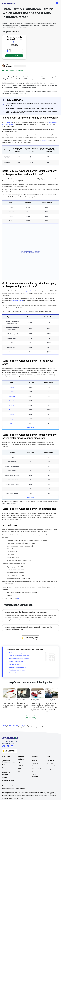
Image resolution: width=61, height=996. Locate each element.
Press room (35, 772)
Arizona (12, 391)
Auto (19, 762)
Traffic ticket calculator (15, 664)
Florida (12, 414)
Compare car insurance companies (19, 656)
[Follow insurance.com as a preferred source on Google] (30, 638)
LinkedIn (12, 746)
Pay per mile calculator (15, 673)
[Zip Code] (14, 51)
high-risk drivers (29, 291)
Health (19, 768)
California (12, 396)
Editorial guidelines (37, 769)
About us (34, 760)
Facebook (3, 746)
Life (19, 771)
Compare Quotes (14, 56)
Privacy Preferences (8, 780)
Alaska (12, 387)
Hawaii (12, 423)
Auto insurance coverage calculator (19, 658)
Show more (30, 427)
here (18, 598)
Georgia (12, 419)
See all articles (30, 717)
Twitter (8, 746)
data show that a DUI (17, 300)
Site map (4, 777)
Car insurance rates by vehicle (17, 653)
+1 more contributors (19, 65)
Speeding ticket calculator (16, 661)
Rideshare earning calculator (17, 670)
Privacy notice (50, 760)
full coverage (8, 122)
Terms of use (49, 763)
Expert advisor (36, 766)
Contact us (35, 763)
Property (20, 765)
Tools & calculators (7, 765)
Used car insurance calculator (17, 667)
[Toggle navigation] (57, 3)
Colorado (12, 401)
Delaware (12, 410)
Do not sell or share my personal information (51, 768)
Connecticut (12, 405)
